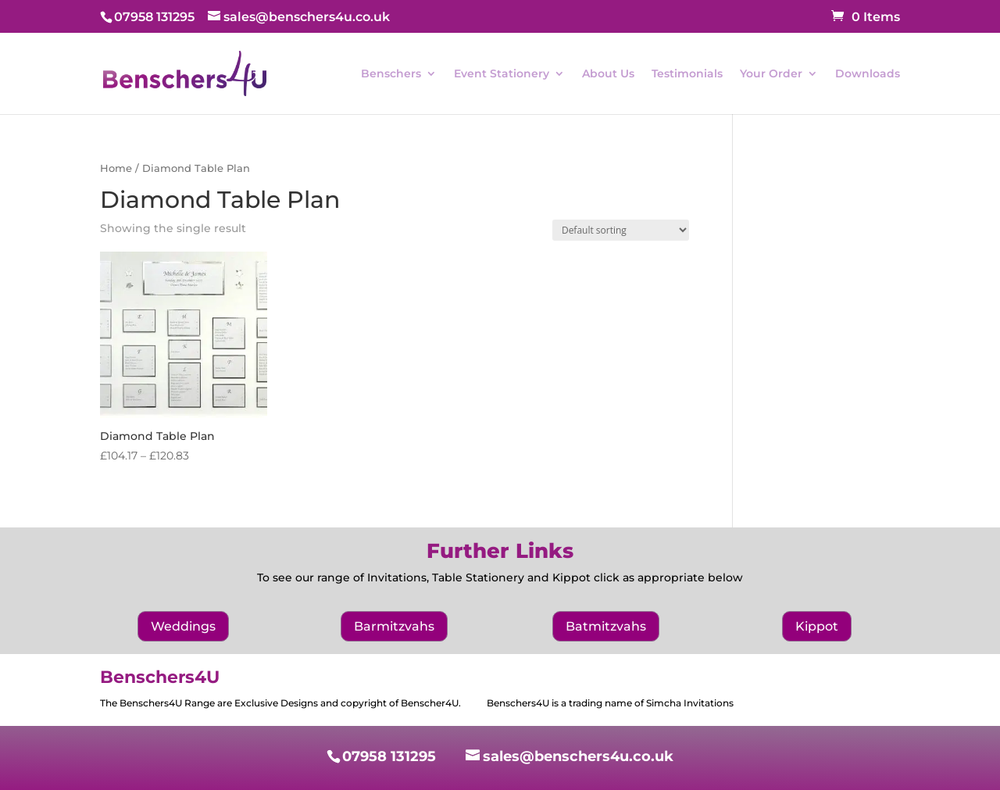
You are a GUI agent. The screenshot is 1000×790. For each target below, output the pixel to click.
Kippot (816, 626)
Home (116, 168)
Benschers (391, 74)
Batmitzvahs (606, 626)
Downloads (867, 74)
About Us (608, 74)
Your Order (771, 74)
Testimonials (687, 74)
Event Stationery (501, 74)
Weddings (183, 626)
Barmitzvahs (394, 626)
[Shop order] (620, 230)
